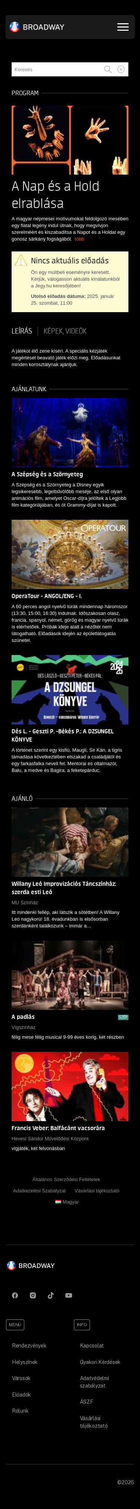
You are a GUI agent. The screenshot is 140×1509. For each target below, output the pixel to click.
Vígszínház (23, 1027)
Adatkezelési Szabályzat (39, 1190)
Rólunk (20, 1411)
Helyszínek (25, 1362)
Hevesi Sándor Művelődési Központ (50, 1138)
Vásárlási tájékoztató (97, 1190)
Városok (21, 1378)
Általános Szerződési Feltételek (66, 1179)
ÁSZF (86, 1402)
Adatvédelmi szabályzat (94, 1382)
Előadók (21, 1395)
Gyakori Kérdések (100, 1362)
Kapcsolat (92, 1346)
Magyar (67, 1202)
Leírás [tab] (22, 331)
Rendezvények (29, 1346)
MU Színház (25, 902)
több (79, 239)
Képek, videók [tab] (65, 331)
